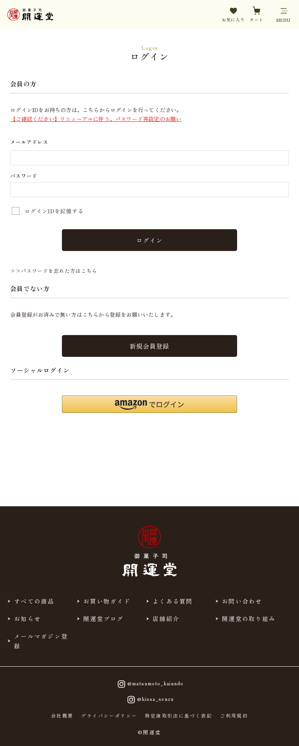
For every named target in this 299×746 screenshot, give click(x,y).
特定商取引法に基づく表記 (178, 715)
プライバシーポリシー (109, 715)
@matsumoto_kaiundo (149, 684)
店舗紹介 (166, 618)
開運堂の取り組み (249, 618)
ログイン (149, 240)
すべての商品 (34, 601)
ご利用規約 (234, 715)
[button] (149, 403)
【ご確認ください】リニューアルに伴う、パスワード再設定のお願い (95, 119)
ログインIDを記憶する (54, 211)
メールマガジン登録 (41, 640)
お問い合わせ (242, 601)
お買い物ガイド (106, 601)
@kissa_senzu (149, 699)
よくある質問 (173, 601)
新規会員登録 (149, 345)
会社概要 (62, 715)
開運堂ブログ (103, 618)
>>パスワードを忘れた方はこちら (53, 270)
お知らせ (27, 618)
